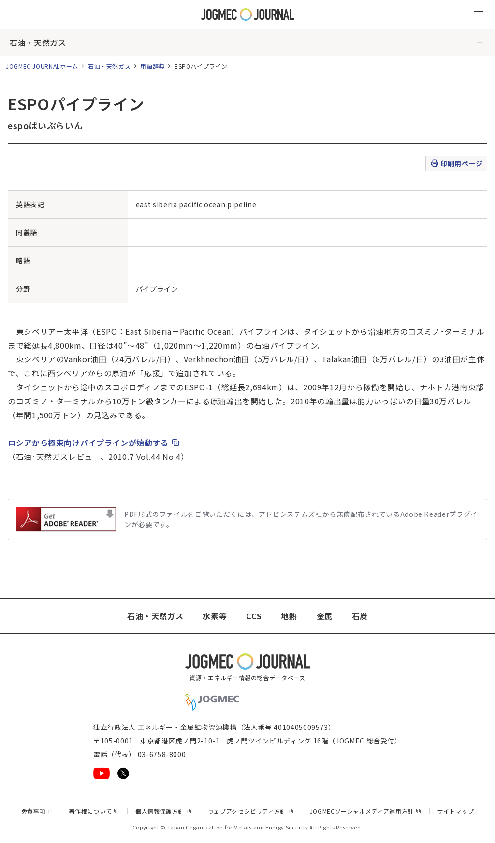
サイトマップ (455, 811)
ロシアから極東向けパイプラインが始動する (94, 442)
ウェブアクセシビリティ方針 (251, 811)
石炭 (360, 616)
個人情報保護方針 (163, 811)
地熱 (289, 616)
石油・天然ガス (38, 42)
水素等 (215, 616)
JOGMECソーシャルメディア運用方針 (366, 811)
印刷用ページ (456, 163)
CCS (254, 616)
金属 (325, 616)
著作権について (94, 811)
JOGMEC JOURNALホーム (42, 66)
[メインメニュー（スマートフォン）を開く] (478, 14)
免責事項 (37, 811)
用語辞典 (152, 66)
